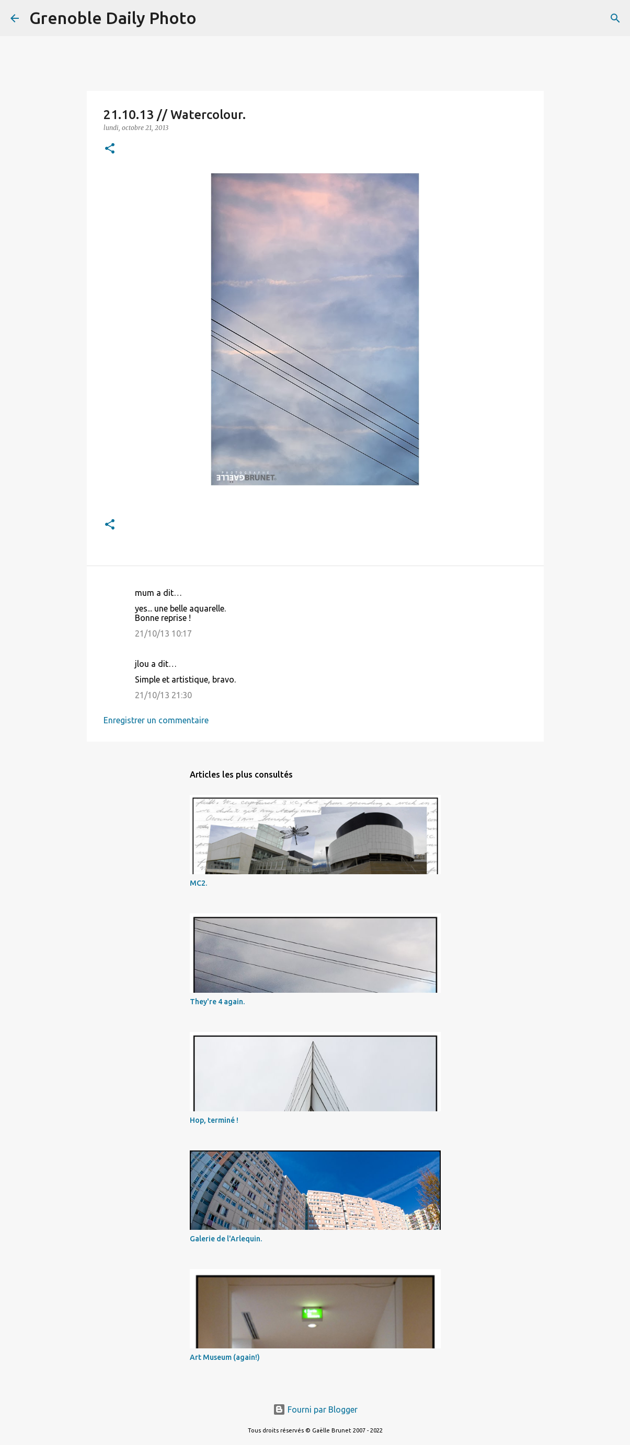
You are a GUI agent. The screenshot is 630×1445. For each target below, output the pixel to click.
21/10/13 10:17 (163, 633)
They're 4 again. (217, 1001)
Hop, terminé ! (214, 1120)
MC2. (198, 883)
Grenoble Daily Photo (113, 17)
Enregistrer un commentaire (156, 720)
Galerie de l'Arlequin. (226, 1239)
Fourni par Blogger (315, 1409)
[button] (110, 149)
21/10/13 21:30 (163, 695)
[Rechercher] (211, 18)
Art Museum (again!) (225, 1357)
